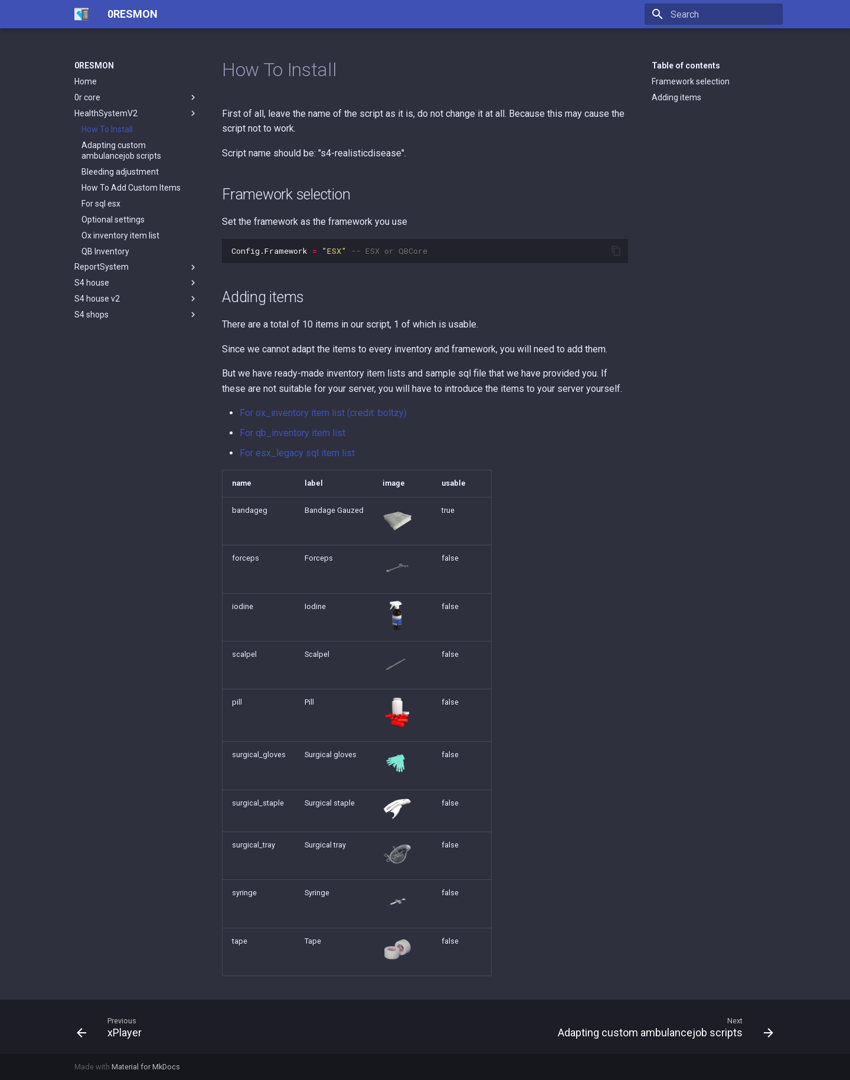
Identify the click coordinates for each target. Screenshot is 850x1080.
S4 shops (136, 314)
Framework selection (691, 81)
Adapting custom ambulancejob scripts (121, 150)
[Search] (714, 14)
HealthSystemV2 (136, 113)
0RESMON (94, 65)
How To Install (107, 129)
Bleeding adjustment (120, 171)
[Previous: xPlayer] (112, 1027)
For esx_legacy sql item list (297, 453)
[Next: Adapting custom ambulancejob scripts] (662, 1027)
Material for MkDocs (146, 1066)
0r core (136, 97)
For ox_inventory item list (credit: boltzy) (323, 412)
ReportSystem (136, 267)
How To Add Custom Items (131, 187)
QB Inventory (105, 251)
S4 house (136, 282)
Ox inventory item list (120, 235)
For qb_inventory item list (292, 432)
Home (85, 81)
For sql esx (100, 203)
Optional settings (113, 219)
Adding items (676, 97)
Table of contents (686, 65)
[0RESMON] (81, 14)
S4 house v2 (136, 298)
